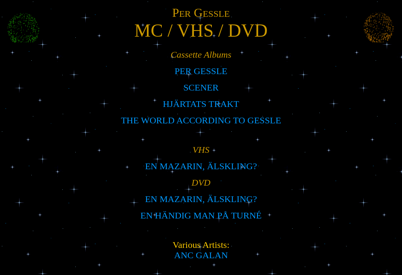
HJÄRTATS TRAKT (201, 104)
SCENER (200, 87)
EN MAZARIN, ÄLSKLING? (201, 166)
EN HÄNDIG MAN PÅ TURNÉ (201, 215)
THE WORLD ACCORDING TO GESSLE (201, 120)
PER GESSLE (200, 71)
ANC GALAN (201, 255)
